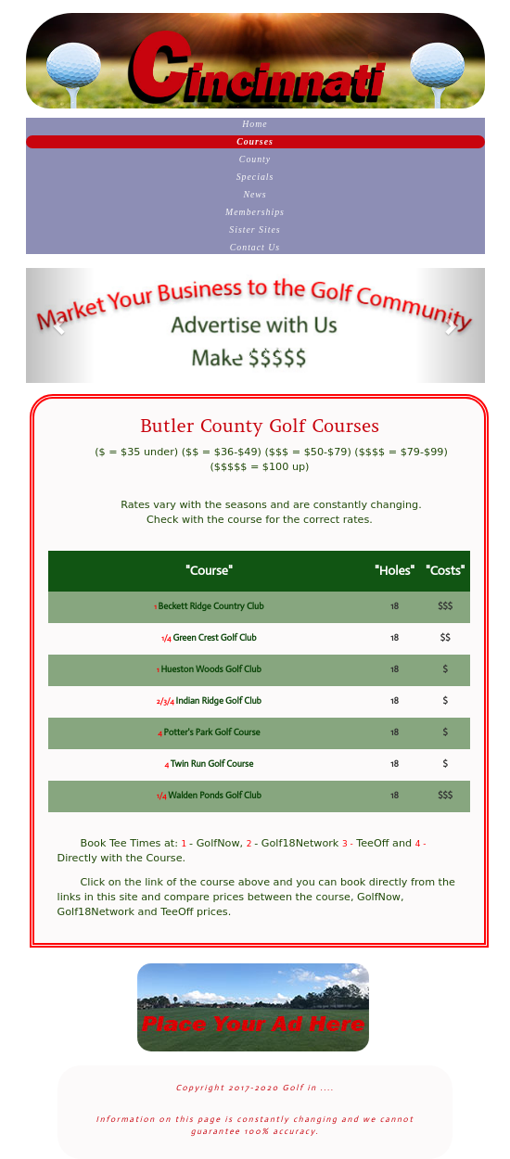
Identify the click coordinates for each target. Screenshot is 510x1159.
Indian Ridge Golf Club (218, 701)
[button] (60, 325)
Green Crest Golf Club (214, 637)
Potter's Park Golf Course (211, 732)
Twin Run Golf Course (212, 764)
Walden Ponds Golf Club (214, 795)
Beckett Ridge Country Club (211, 606)
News (254, 194)
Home (254, 124)
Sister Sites (254, 229)
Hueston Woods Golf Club (210, 669)
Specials (255, 177)
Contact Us (255, 247)
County (255, 159)
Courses (255, 141)
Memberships (255, 212)
